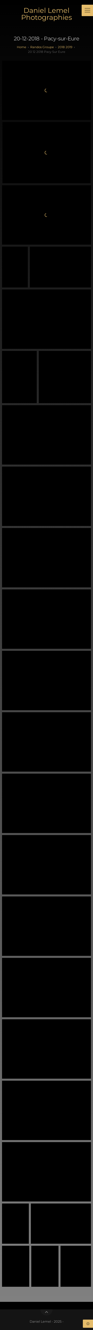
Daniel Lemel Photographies (46, 14)
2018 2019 (65, 47)
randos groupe (42, 47)
